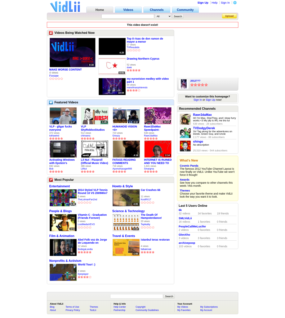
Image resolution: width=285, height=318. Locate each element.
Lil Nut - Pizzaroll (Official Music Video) (94, 161)
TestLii (93, 310)
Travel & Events (123, 236)
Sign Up (203, 2)
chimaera (85, 135)
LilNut (84, 168)
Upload (229, 16)
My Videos (182, 307)
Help (215, 2)
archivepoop (187, 242)
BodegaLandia (85, 249)
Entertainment (59, 186)
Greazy (116, 135)
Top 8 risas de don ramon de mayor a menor (145, 40)
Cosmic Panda (189, 165)
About (53, 310)
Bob (51, 168)
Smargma (149, 168)
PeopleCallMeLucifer (192, 226)
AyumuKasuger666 (122, 168)
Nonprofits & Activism (65, 260)
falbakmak (146, 249)
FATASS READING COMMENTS (124, 161)
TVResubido (133, 47)
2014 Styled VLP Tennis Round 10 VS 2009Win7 (93, 191)
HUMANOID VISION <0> (125, 128)
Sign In (225, 2)
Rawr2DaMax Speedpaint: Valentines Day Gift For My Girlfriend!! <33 (156, 128)
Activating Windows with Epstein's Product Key (62, 161)
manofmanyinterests (137, 87)
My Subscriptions (209, 307)
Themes (185, 190)
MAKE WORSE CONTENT (65, 69)
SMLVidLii (185, 218)
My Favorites (184, 310)
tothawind (54, 135)
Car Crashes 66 (150, 189)
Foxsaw (54, 75)
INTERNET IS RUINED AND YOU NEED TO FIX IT (158, 161)
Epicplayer (83, 274)
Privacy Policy (73, 310)
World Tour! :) (86, 264)
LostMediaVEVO (86, 224)
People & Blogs (60, 211)
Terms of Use (72, 307)
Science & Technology (128, 211)
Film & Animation (61, 236)
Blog (52, 307)
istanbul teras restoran (155, 239)
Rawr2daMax (151, 135)
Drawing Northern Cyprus (143, 58)
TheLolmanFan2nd (87, 199)
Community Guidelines (147, 310)
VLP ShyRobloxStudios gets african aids (93, 128)
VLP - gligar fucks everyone (60, 128)
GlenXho (184, 234)
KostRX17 (146, 199)
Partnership (119, 310)
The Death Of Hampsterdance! (151, 216)
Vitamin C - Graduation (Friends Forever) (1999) (92, 216)
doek (129, 67)
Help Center (120, 307)
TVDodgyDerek (204, 128)
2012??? (195, 80)
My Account (206, 310)
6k (180, 210)
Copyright (140, 307)
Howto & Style (122, 186)
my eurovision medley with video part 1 (148, 80)
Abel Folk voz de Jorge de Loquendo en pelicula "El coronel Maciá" (92, 241)
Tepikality (145, 224)
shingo (198, 141)
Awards (184, 179)
